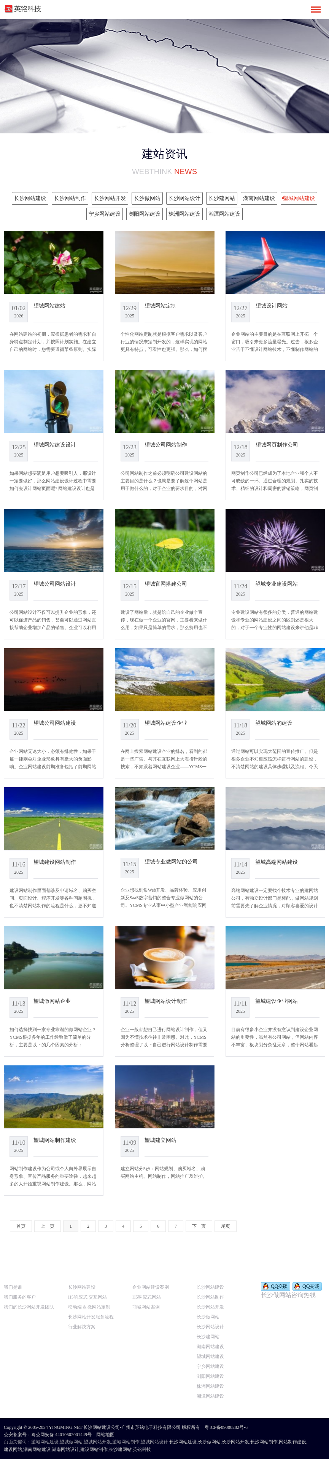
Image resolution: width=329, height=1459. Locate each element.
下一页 (199, 1226)
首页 (20, 1226)
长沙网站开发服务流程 (91, 1317)
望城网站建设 (210, 1356)
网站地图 (105, 1434)
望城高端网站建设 (276, 862)
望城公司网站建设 (54, 723)
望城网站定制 (160, 306)
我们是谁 (13, 1287)
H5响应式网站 (146, 1297)
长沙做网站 (208, 1317)
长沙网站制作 (210, 1297)
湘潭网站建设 (210, 1396)
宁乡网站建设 (210, 1366)
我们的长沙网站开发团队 (29, 1307)
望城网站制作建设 (54, 1140)
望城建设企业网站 (276, 1001)
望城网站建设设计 (54, 445)
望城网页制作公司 (277, 445)
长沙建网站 (208, 1336)
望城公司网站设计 (54, 584)
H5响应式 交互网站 (87, 1297)
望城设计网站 (272, 306)
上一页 (47, 1226)
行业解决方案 (81, 1326)
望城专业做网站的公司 (171, 861)
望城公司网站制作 (166, 445)
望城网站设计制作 (166, 1001)
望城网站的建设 (273, 723)
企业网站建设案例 (150, 1287)
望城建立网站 (160, 1140)
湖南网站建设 (210, 1346)
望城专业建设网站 (276, 584)
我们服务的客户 (20, 1297)
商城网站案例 (146, 1307)
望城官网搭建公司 (166, 584)
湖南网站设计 (65, 1449)
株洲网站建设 (210, 1386)
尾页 (225, 1226)
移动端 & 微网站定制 (89, 1307)
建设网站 (13, 1449)
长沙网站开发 (210, 1307)
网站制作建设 (292, 1442)
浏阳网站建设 (210, 1376)
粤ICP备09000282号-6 (226, 1427)
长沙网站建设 (81, 1287)
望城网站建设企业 (166, 723)
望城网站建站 (49, 306)
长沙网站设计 (210, 1326)
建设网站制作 (94, 1449)
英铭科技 (142, 1449)
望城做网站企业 (52, 1001)
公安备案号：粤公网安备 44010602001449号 (48, 1434)
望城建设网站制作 (54, 862)
